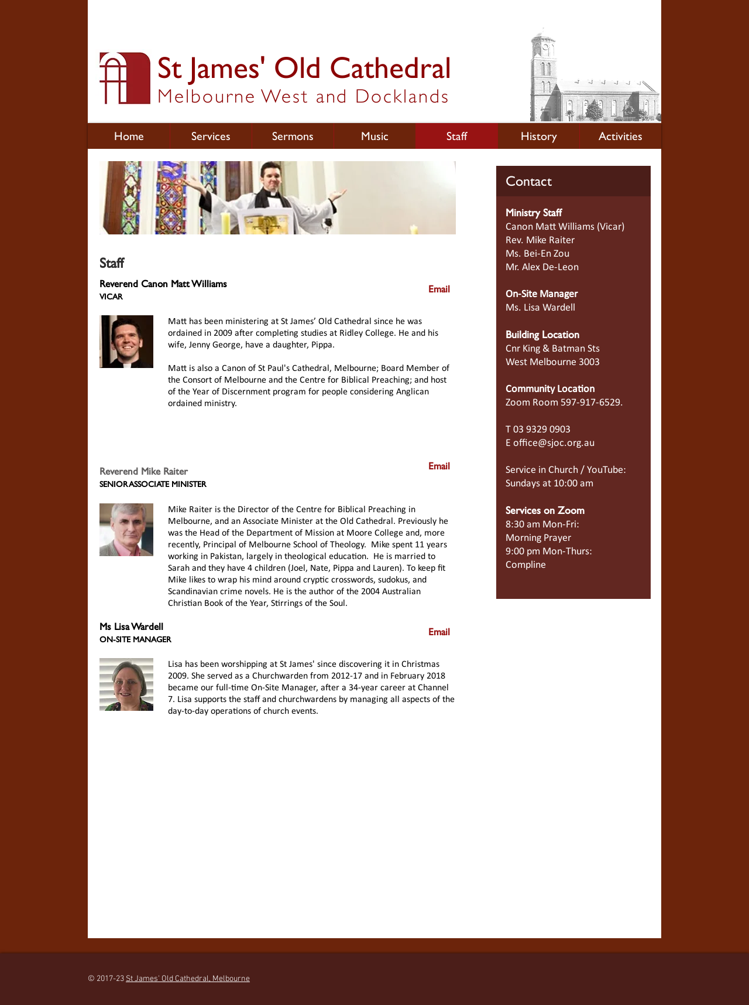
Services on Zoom (545, 510)
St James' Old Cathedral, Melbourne (188, 979)
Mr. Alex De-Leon (542, 267)
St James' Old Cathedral (304, 67)
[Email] (439, 289)
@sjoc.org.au (566, 443)
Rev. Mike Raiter (540, 240)
